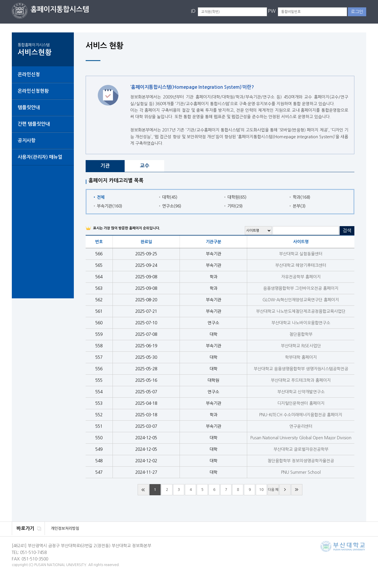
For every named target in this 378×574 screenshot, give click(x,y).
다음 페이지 (273, 491)
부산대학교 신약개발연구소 (301, 392)
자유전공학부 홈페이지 (301, 277)
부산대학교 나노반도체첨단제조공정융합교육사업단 (301, 311)
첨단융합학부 (300, 334)
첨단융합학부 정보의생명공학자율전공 (301, 461)
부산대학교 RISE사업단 (301, 346)
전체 (101, 197)
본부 (299, 206)
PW (272, 11)
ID (193, 11)
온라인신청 (29, 74)
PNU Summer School (301, 472)
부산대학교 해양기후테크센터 (300, 265)
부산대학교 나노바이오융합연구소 (300, 323)
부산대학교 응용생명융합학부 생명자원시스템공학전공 (301, 369)
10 (261, 489)
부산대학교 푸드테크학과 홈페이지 (301, 380)
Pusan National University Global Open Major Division (300, 438)
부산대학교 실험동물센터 (300, 254)
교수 (144, 165)
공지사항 (26, 140)
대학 (169, 197)
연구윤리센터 (300, 426)
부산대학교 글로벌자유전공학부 (300, 449)
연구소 (171, 206)
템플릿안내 (29, 107)
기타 (235, 206)
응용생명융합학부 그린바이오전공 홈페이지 (300, 288)
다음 (285, 489)
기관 (105, 165)
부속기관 (109, 206)
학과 (301, 197)
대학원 (237, 197)
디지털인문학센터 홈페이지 (301, 403)
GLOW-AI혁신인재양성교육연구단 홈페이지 (301, 300)
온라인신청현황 (33, 91)
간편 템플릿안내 (34, 124)
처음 (143, 489)
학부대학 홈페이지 (301, 357)
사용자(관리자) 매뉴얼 (40, 157)
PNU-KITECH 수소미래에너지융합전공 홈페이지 (300, 415)
